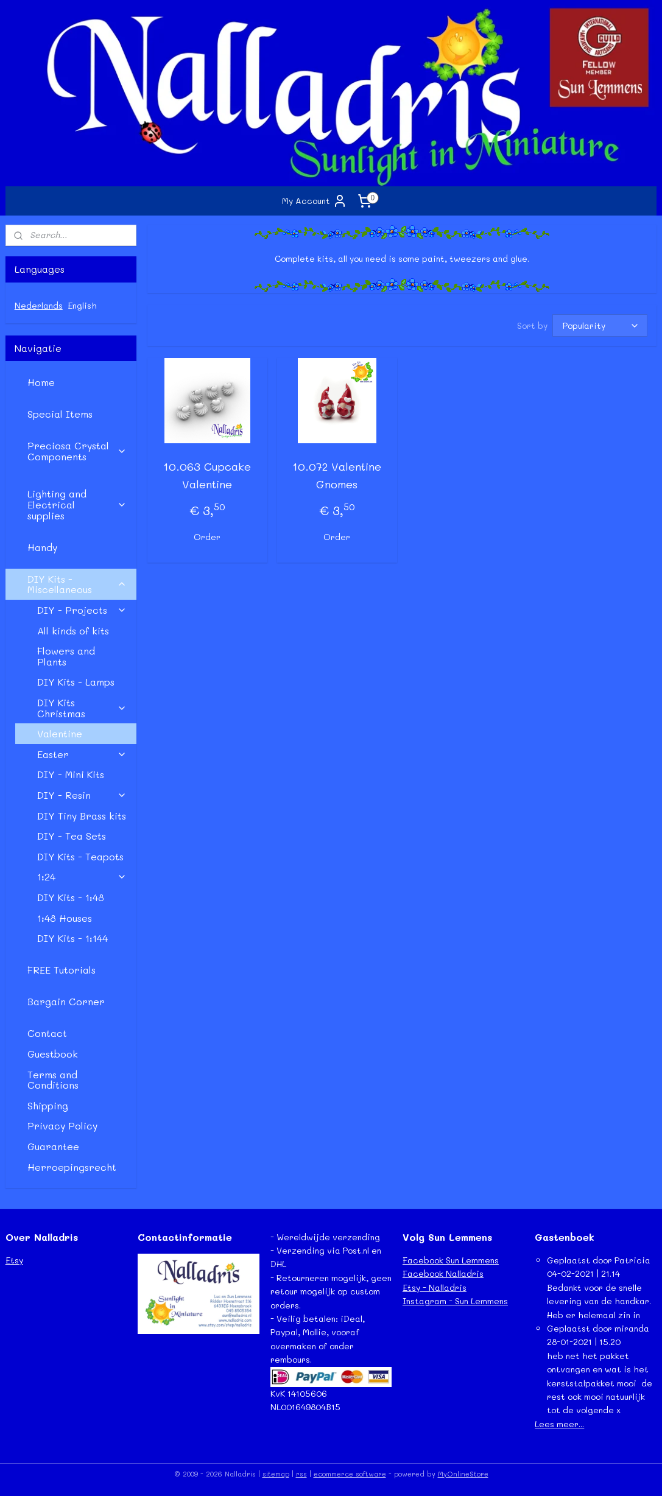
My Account (314, 201)
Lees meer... (559, 1424)
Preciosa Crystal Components (77, 451)
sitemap (275, 1473)
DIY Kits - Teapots (80, 856)
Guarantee (53, 1146)
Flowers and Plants (66, 656)
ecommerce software (350, 1473)
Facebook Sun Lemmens (451, 1260)
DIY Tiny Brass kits (81, 815)
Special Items (60, 413)
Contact (47, 1033)
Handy (42, 547)
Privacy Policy (62, 1125)
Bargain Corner (66, 1001)
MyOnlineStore (463, 1473)
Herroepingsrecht (71, 1167)
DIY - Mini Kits (70, 774)
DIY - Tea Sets (71, 835)
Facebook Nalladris (443, 1273)
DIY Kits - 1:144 (72, 938)
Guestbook (52, 1053)
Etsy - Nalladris (435, 1287)
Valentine (59, 733)
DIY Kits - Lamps (75, 681)
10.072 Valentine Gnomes (336, 476)
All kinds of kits (73, 630)
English (82, 305)
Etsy (14, 1260)
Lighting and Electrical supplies (77, 504)
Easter (82, 754)
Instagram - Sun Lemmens (455, 1301)
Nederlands (39, 305)
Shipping (47, 1105)
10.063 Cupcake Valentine (207, 476)
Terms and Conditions (53, 1080)
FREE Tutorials (61, 969)
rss (301, 1473)
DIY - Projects (82, 609)
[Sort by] (600, 326)
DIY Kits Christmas (82, 708)
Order (207, 537)
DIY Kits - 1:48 (70, 897)
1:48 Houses (64, 917)
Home (41, 382)
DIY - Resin (82, 794)
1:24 (82, 876)
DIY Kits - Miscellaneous (77, 584)
